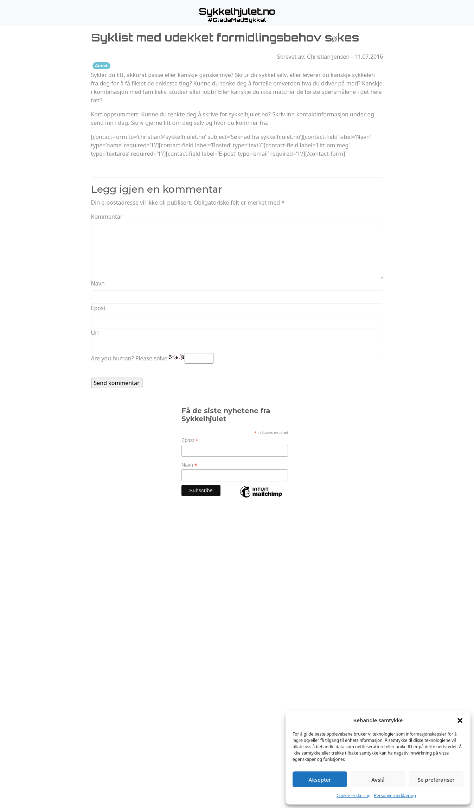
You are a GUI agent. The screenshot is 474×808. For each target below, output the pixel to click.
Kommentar (107, 216)
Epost (98, 308)
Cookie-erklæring (354, 796)
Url (95, 332)
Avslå (378, 779)
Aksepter (320, 779)
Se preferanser (436, 779)
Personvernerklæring (395, 796)
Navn (98, 283)
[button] (459, 720)
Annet (101, 66)
